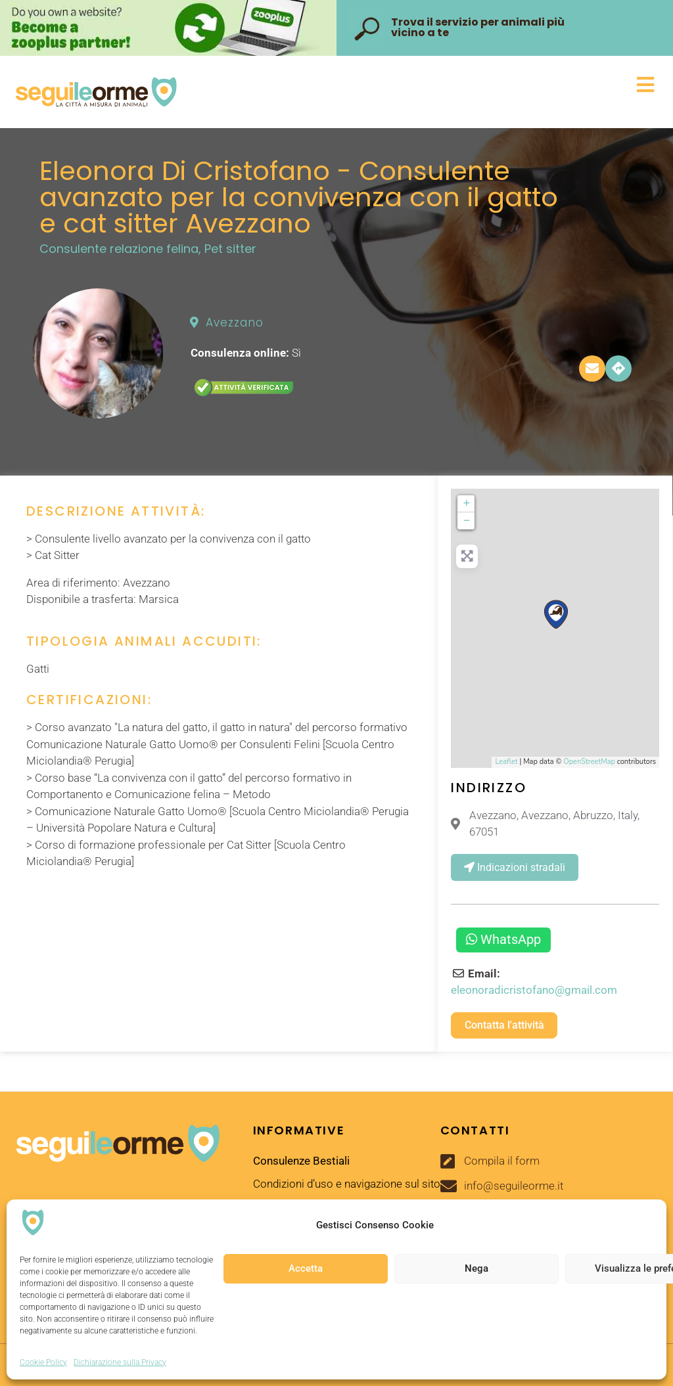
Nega (476, 1268)
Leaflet (506, 762)
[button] (419, 85)
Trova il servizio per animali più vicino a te (478, 27)
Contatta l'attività (504, 1025)
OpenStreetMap (589, 762)
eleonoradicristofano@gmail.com (534, 989)
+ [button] (467, 504)
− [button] (467, 521)
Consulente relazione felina (118, 248)
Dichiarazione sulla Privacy (120, 1362)
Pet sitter (230, 248)
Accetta (306, 1268)
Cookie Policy (43, 1362)
